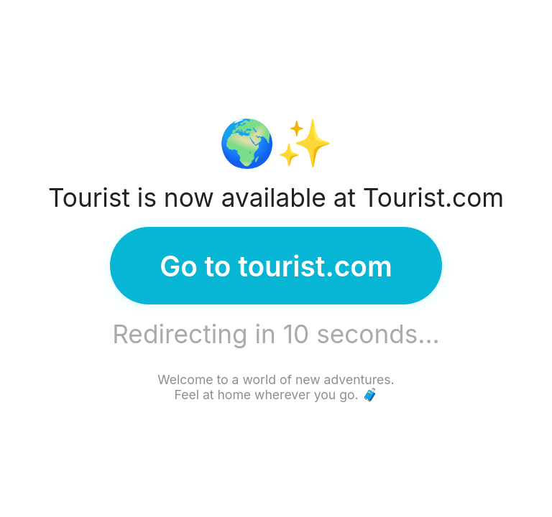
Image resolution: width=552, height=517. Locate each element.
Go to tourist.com (276, 266)
